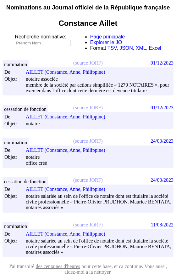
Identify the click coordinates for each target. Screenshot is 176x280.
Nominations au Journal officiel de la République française (88, 7)
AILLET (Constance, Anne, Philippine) (68, 72)
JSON (126, 48)
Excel (155, 48)
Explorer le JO (106, 42)
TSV (112, 48)
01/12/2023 (162, 63)
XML (141, 48)
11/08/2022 (162, 224)
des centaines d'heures (58, 266)
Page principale (107, 36)
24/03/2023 (162, 141)
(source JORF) (88, 63)
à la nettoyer (98, 272)
